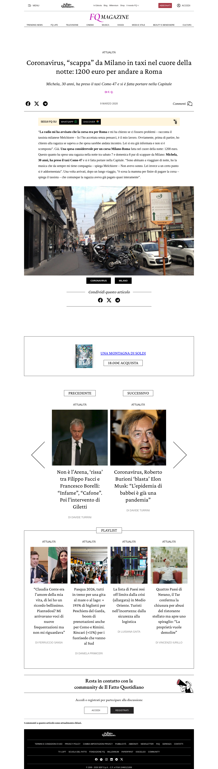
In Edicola (97, 5)
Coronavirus (98, 280)
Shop (122, 5)
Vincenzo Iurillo (170, 641)
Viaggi (120, 25)
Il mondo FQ (132, 5)
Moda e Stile (138, 25)
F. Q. (110, 92)
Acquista (123, 363)
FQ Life (54, 25)
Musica (105, 25)
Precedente (79, 393)
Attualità (109, 52)
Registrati (122, 709)
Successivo (138, 393)
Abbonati (165, 5)
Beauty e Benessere (164, 25)
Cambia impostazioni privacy (98, 742)
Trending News (35, 25)
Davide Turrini (81, 516)
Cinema (90, 25)
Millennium (113, 5)
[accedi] (183, 5)
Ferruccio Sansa (51, 641)
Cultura (187, 25)
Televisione (72, 25)
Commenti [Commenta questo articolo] (182, 103)
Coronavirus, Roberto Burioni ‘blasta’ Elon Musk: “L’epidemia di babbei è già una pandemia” (138, 485)
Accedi (96, 709)
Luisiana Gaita (130, 630)
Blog (105, 5)
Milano (123, 280)
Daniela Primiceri (90, 652)
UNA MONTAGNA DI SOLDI (123, 353)
